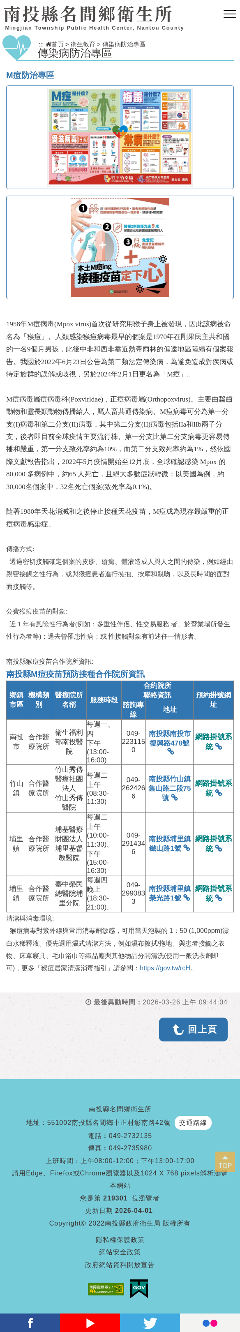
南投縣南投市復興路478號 (170, 738)
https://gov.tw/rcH (165, 968)
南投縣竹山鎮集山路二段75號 (169, 788)
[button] (230, 14)
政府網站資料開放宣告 (120, 1264)
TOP (225, 1165)
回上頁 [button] (202, 1029)
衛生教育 (83, 44)
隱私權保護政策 (120, 1239)
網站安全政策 (120, 1252)
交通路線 (193, 1122)
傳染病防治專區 (123, 44)
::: (41, 44)
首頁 (55, 44)
